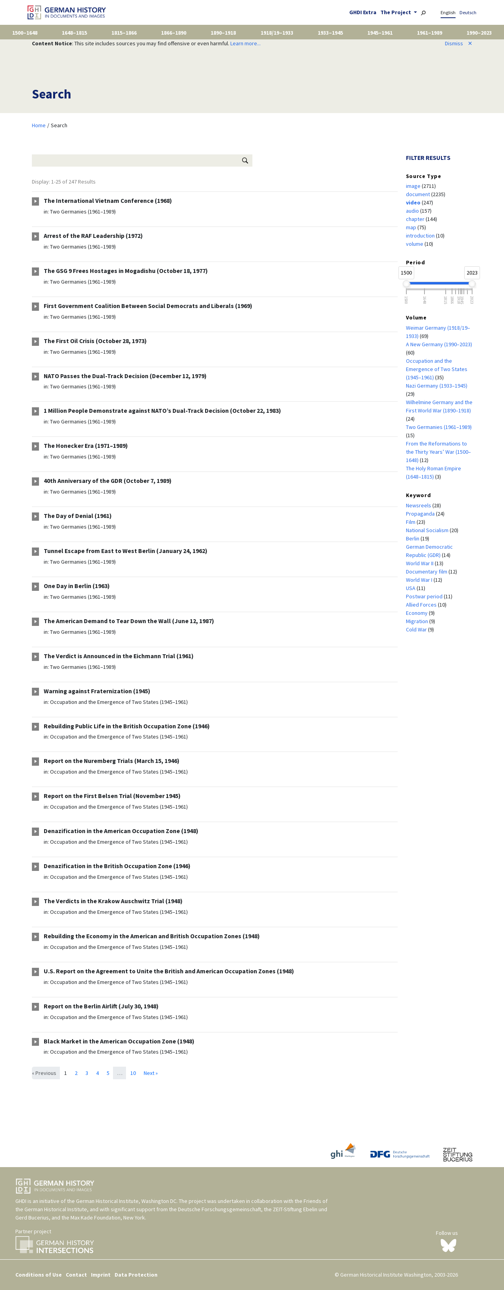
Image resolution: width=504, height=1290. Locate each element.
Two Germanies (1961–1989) (83, 211)
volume (415, 243)
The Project (396, 12)
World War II (420, 563)
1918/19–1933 (277, 32)
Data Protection (136, 1274)
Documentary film (427, 571)
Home (39, 125)
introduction (421, 235)
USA (411, 588)
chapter (416, 219)
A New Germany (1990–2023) (439, 344)
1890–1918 (223, 32)
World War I (420, 579)
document (418, 194)
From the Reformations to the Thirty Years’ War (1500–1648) (438, 452)
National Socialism (428, 530)
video (414, 202)
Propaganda (421, 513)
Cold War (417, 629)
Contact (76, 1274)
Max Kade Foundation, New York (107, 1217)
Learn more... (245, 43)
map (411, 227)
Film (411, 521)
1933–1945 (330, 32)
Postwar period (425, 596)
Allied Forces (422, 604)
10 (133, 1073)
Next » (151, 1073)
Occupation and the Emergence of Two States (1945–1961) (119, 701)
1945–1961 (380, 32)
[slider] (406, 283)
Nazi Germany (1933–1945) (436, 385)
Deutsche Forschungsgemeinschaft (219, 1209)
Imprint (101, 1274)
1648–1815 (74, 32)
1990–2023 (479, 32)
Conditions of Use (38, 1274)
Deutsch (468, 12)
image (414, 185)
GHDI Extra (362, 12)
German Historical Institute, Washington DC (126, 1201)
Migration (417, 621)
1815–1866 (124, 32)
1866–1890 (173, 32)
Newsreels (419, 505)
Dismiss (458, 43)
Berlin (413, 538)
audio (413, 210)
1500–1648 (24, 32)
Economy (417, 612)
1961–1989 (429, 32)
